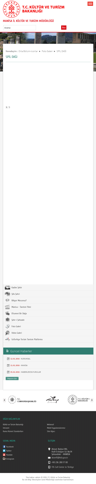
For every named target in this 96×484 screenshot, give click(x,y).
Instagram (10, 459)
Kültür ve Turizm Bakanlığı (13, 424)
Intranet (6, 428)
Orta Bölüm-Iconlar (28, 51)
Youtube (9, 455)
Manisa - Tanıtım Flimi (18, 307)
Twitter (9, 451)
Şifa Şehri (12, 294)
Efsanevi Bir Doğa (16, 313)
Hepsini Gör (12, 378)
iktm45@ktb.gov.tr (60, 457)
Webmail (50, 424)
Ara (63, 27)
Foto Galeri (47, 51)
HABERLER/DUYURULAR (31, 372)
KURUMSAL (25, 358)
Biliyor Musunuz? (16, 300)
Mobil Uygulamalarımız (56, 428)
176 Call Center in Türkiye (63, 467)
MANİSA (24, 365)
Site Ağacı (51, 431)
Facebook (10, 447)
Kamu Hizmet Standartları (13, 431)
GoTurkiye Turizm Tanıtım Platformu (24, 339)
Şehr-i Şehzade (14, 320)
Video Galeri (13, 333)
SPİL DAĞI (61, 51)
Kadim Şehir (13, 287)
